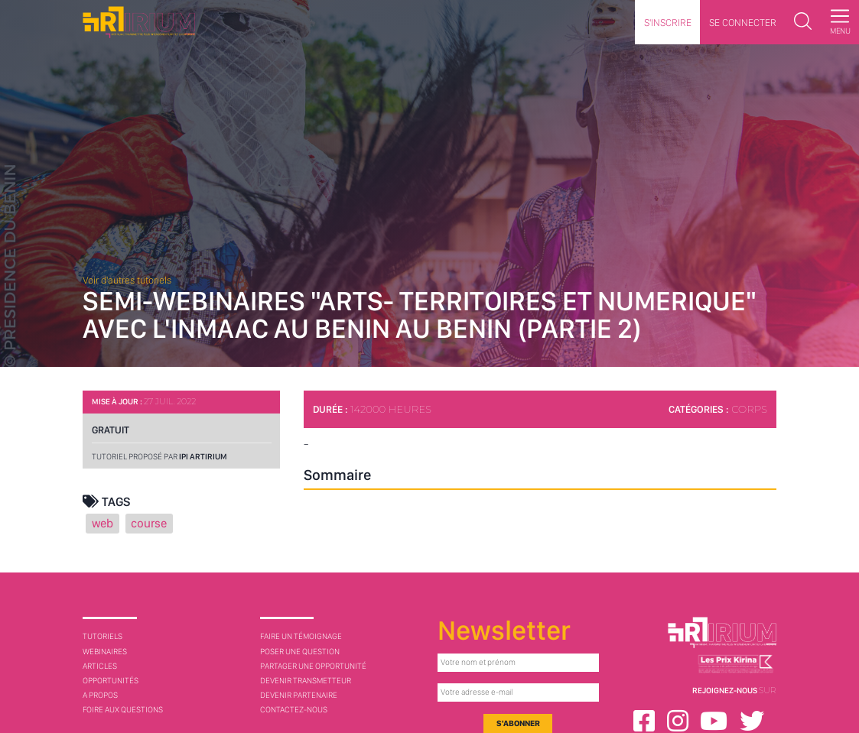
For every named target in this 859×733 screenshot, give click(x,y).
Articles (100, 666)
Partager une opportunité (313, 666)
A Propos (100, 695)
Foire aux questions (123, 710)
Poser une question (300, 652)
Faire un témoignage (301, 636)
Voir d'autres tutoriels (127, 280)
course (149, 523)
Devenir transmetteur (305, 681)
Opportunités (110, 681)
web (102, 523)
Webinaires (105, 652)
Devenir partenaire (298, 695)
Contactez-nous (293, 710)
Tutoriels (102, 636)
